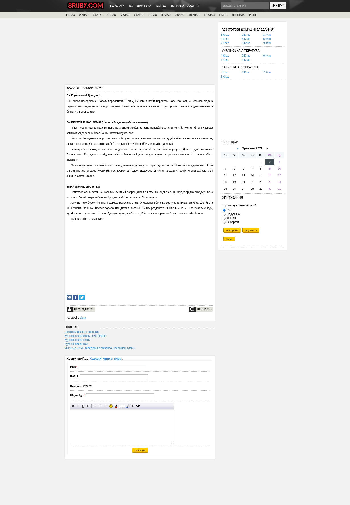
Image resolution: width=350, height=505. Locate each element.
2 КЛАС (83, 15)
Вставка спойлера (137, 406)
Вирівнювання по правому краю (104, 406)
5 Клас (246, 38)
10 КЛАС (194, 15)
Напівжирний (72, 406)
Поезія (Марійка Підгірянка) (82, 331)
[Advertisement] (139, 53)
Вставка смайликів (111, 406)
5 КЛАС (124, 15)
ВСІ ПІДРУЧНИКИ (140, 5)
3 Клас (267, 34)
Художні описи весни (77, 340)
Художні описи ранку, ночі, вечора (85, 335)
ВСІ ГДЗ (161, 5)
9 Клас (267, 43)
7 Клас (225, 43)
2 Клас (246, 34)
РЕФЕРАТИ (117, 5)
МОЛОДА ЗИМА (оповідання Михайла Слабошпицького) (100, 348)
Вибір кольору (116, 406)
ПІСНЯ (223, 15)
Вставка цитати (127, 406)
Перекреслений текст (88, 406)
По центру (99, 406)
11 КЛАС (209, 15)
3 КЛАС (97, 15)
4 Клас (225, 38)
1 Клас (225, 34)
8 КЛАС (166, 15)
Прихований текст (122, 406)
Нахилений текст (78, 406)
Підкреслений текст (83, 406)
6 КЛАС (138, 15)
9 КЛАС (179, 15)
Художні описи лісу (76, 344)
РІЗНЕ (253, 15)
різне (83, 317)
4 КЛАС (111, 15)
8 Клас (246, 43)
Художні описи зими (106, 358)
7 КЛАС (152, 15)
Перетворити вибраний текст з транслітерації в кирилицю (132, 406)
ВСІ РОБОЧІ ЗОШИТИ (185, 5)
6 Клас (267, 38)
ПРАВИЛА (238, 15)
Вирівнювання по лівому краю (94, 406)
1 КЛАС (70, 15)
